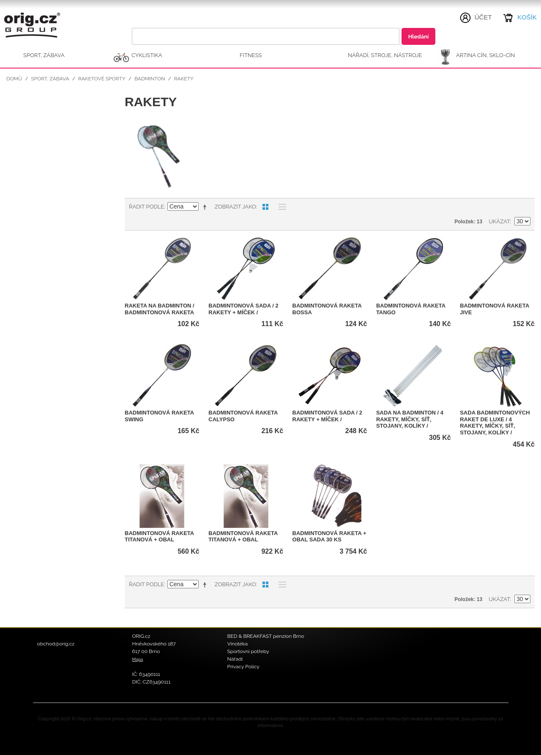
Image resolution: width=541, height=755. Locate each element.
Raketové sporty (102, 79)
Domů (14, 79)
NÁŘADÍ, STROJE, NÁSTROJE (385, 55)
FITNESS (251, 55)
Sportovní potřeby (248, 651)
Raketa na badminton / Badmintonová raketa (159, 309)
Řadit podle (146, 206)
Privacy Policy (243, 667)
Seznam (280, 206)
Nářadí (235, 659)
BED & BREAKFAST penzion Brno (265, 636)
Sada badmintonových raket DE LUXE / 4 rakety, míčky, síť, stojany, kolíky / (495, 422)
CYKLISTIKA (146, 55)
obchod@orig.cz (56, 644)
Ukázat (499, 221)
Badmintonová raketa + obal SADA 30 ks (329, 536)
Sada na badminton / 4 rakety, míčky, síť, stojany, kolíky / (409, 419)
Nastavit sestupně (206, 206)
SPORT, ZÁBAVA (44, 55)
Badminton (149, 79)
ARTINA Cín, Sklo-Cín (485, 55)
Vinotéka (237, 644)
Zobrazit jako (235, 206)
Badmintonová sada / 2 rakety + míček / (243, 309)
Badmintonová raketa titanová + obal (159, 536)
